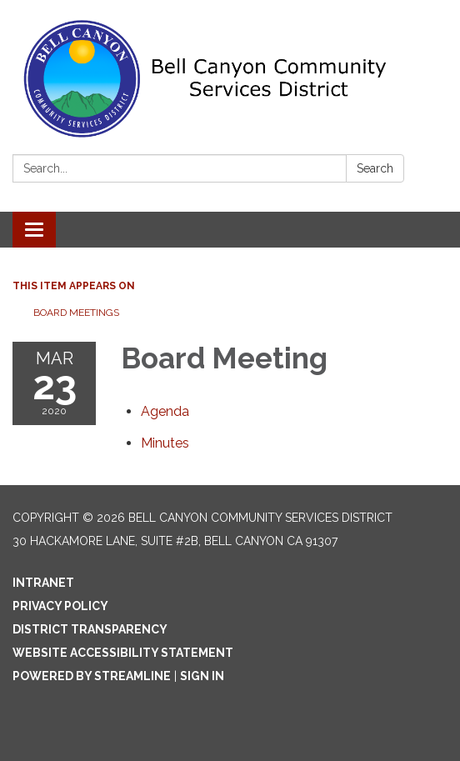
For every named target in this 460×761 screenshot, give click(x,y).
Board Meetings (76, 312)
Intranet (43, 582)
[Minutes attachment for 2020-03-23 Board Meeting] (165, 443)
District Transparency (90, 629)
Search (375, 168)
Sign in (202, 676)
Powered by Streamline (91, 676)
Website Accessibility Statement (122, 652)
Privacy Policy (60, 606)
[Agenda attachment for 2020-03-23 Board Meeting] (165, 411)
